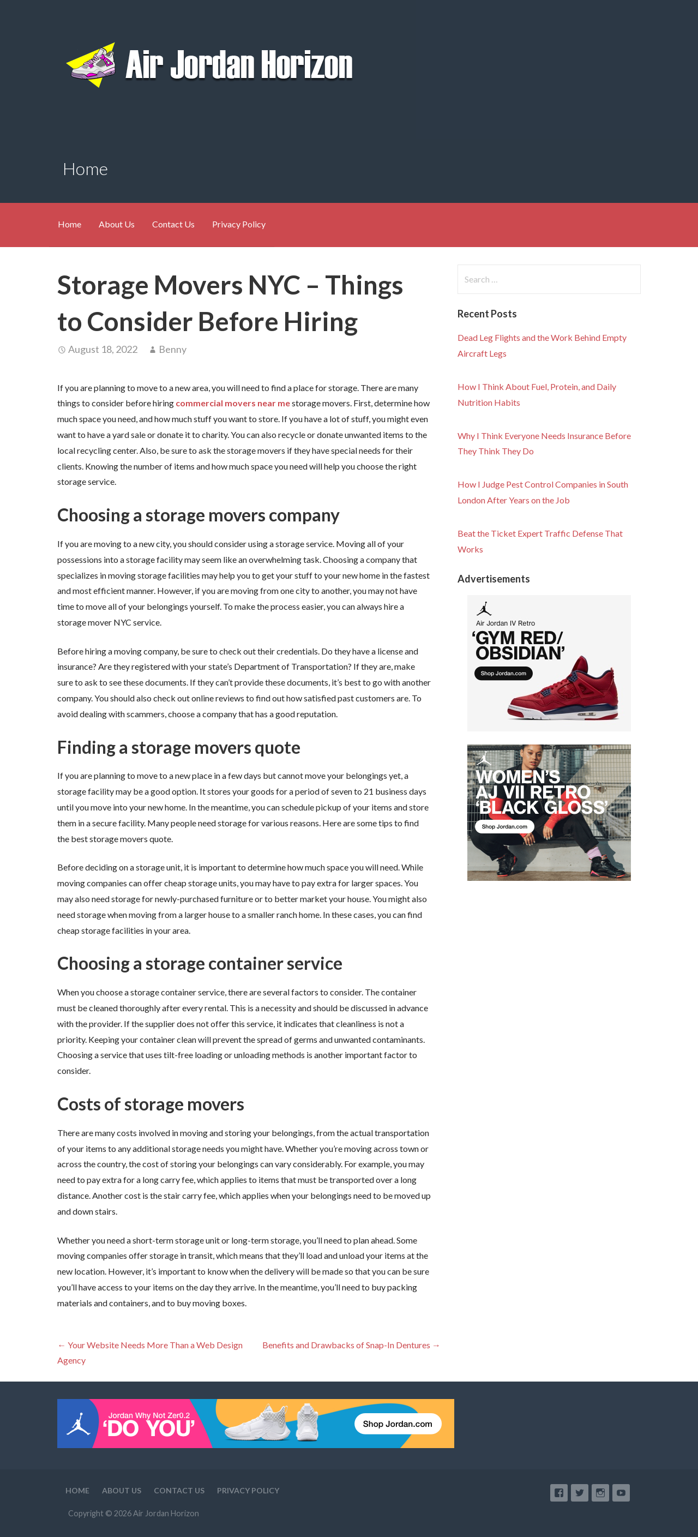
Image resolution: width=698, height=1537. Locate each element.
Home (69, 224)
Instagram (600, 1493)
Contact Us (173, 224)
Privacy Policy (239, 224)
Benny (172, 349)
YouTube (621, 1493)
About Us (117, 224)
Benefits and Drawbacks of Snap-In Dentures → (351, 1345)
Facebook (559, 1493)
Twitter (579, 1493)
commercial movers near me (233, 403)
